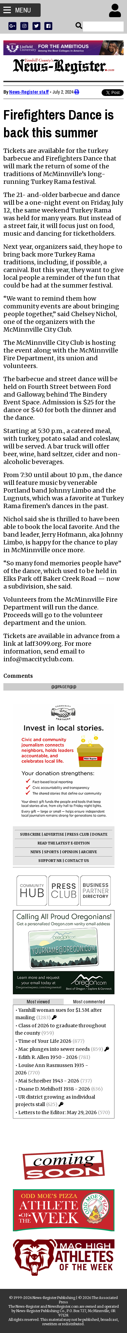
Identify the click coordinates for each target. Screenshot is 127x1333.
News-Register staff (29, 92)
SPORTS (51, 852)
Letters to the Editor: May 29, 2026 (57, 1112)
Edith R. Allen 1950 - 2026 (48, 1057)
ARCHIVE (89, 852)
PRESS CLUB (78, 834)
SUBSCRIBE (30, 834)
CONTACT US (77, 861)
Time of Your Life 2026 (44, 1041)
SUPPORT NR (50, 861)
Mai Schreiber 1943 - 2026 (48, 1081)
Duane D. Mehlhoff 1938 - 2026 (54, 1089)
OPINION (70, 852)
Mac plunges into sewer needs (54, 1049)
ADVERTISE (54, 834)
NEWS (35, 852)
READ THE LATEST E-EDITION (64, 843)
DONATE (99, 834)
